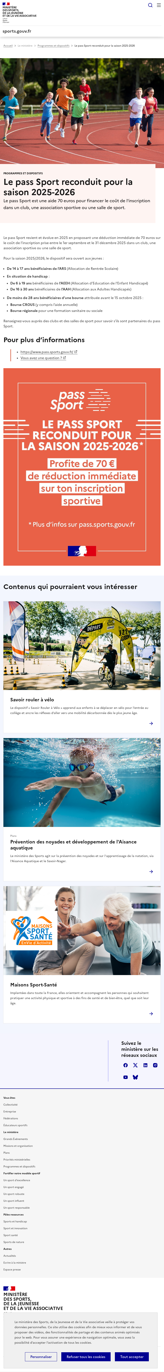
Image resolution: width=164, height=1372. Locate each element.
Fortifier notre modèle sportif (21, 1173)
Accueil (8, 46)
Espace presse (12, 1270)
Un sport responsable (16, 1208)
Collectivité (10, 1105)
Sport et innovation (15, 1228)
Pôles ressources (13, 1215)
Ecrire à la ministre (14, 1263)
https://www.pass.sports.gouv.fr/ (46, 351)
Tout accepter (132, 1356)
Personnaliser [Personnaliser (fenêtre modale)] (41, 1356)
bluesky (135, 1077)
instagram (155, 1065)
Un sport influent (13, 1201)
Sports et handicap (15, 1221)
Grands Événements (15, 1139)
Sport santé (10, 1235)
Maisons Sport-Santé (33, 985)
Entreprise (9, 1112)
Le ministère (25, 46)
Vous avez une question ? (41, 357)
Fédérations (10, 1118)
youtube (125, 1077)
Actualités (9, 1256)
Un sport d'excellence (16, 1180)
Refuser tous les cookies (86, 1356)
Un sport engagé (13, 1187)
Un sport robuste (13, 1194)
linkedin (145, 1065)
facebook (125, 1065)
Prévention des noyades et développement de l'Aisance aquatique (73, 845)
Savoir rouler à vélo (32, 700)
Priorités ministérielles (16, 1160)
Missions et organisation (18, 1146)
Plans (6, 1153)
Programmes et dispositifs (53, 46)
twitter (135, 1065)
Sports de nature (13, 1242)
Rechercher (150, 5)
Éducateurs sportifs (15, 1125)
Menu (159, 5)
